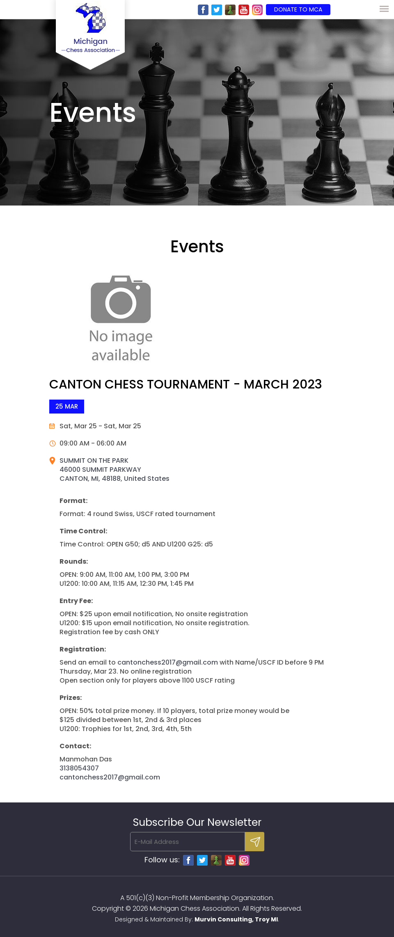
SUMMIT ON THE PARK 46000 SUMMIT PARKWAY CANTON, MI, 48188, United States (115, 469)
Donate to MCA (298, 9)
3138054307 (79, 768)
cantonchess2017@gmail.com (167, 662)
